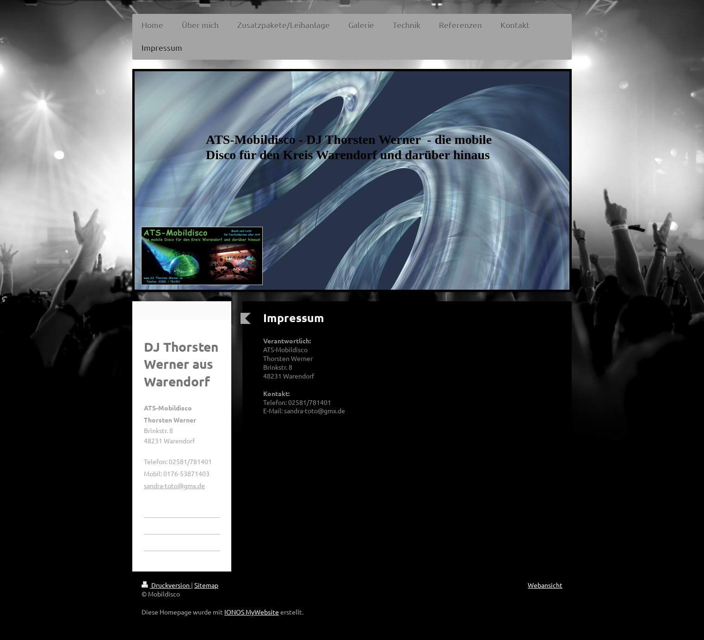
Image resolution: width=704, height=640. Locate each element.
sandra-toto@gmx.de (174, 485)
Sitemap (206, 585)
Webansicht (545, 585)
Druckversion (166, 585)
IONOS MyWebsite (251, 612)
